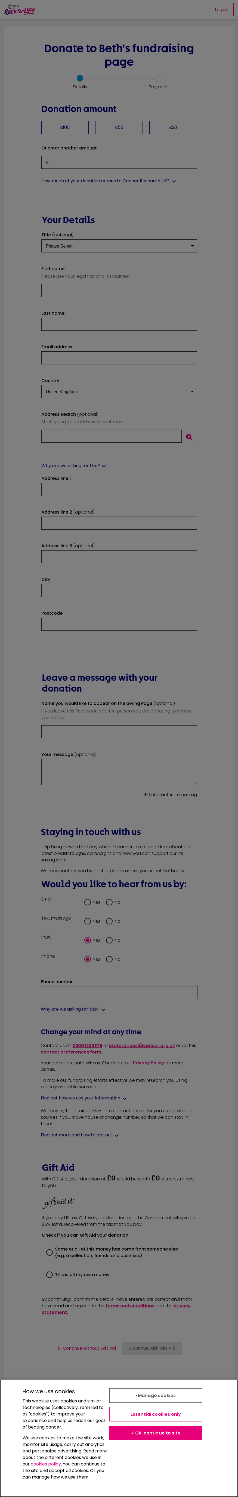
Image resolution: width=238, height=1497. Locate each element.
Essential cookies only (156, 1414)
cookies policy (46, 1464)
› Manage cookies (156, 1395)
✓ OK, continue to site (156, 1433)
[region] (119, 1438)
